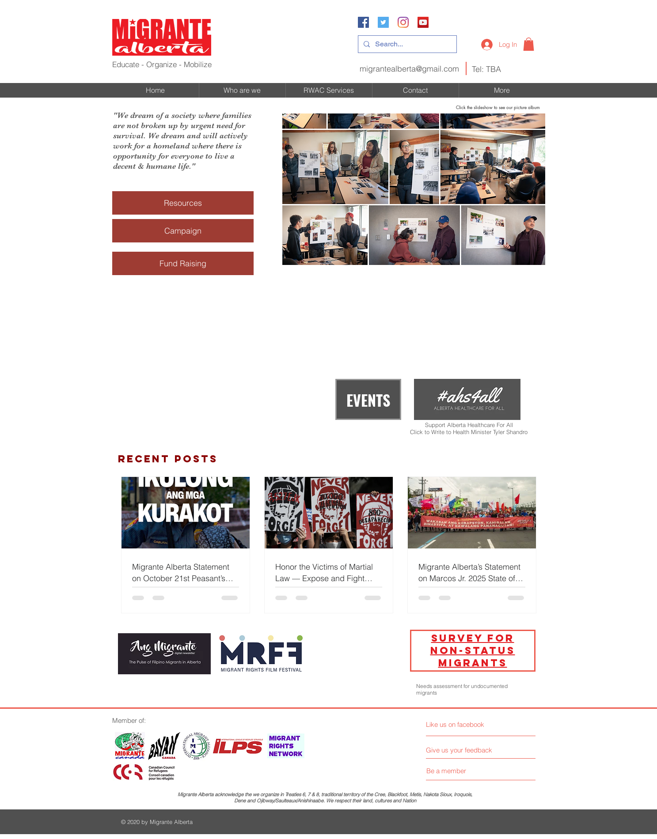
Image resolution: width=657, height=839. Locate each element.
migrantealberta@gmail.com (409, 69)
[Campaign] (183, 230)
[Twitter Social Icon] (383, 22)
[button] (528, 44)
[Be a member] (446, 770)
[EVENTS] (368, 399)
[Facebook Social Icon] (363, 22)
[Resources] (183, 203)
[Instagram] (403, 22)
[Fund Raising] (183, 263)
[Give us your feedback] (462, 750)
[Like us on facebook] (465, 724)
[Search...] (406, 44)
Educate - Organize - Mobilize (162, 64)
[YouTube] (423, 22)
